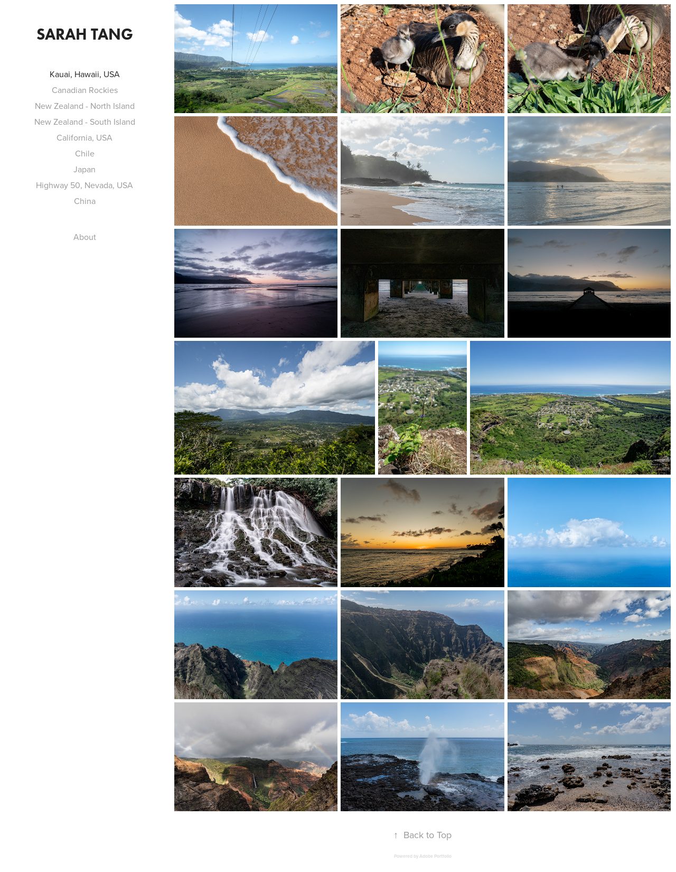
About (84, 237)
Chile (85, 153)
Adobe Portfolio (435, 856)
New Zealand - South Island (84, 121)
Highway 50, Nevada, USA (84, 185)
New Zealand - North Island (85, 106)
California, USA (84, 137)
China (85, 201)
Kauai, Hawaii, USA (85, 74)
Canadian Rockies (85, 90)
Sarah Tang (84, 34)
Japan (84, 169)
